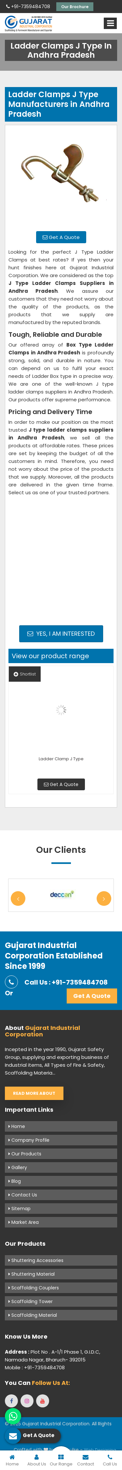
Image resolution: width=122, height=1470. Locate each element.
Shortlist (25, 674)
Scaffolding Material (32, 1315)
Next (104, 898)
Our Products (24, 1154)
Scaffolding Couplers (33, 1287)
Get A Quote (61, 237)
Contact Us (22, 1195)
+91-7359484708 (28, 6)
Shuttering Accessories (35, 1260)
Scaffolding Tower (30, 1301)
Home (16, 1126)
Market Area (23, 1222)
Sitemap (19, 1208)
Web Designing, (100, 1450)
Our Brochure (74, 6)
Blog (14, 1181)
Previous (18, 898)
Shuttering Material (31, 1274)
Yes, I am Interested (61, 634)
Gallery (17, 1167)
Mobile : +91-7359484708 (35, 1367)
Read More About (34, 1093)
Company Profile (28, 1140)
